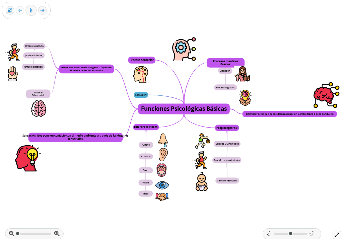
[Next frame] (42, 10)
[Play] (31, 10)
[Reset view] (9, 10)
